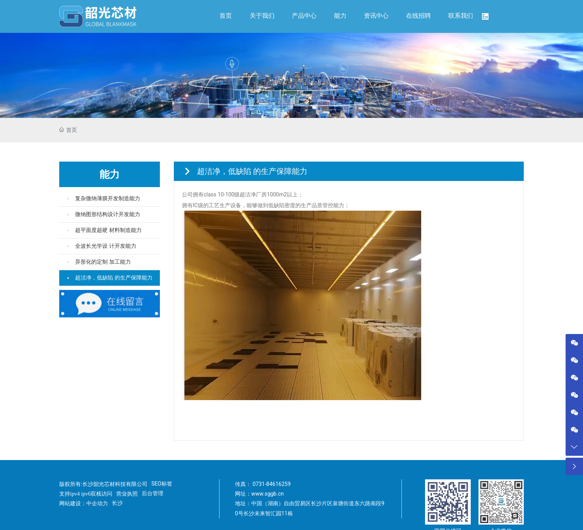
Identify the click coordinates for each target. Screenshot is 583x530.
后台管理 (152, 493)
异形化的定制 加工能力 (103, 262)
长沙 (117, 503)
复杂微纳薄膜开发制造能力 (107, 198)
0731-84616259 (271, 484)
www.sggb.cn (267, 494)
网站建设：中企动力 (83, 503)
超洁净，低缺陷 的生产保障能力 (114, 278)
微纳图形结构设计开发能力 (107, 214)
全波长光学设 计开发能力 (105, 246)
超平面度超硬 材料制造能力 (108, 230)
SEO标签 (161, 484)
